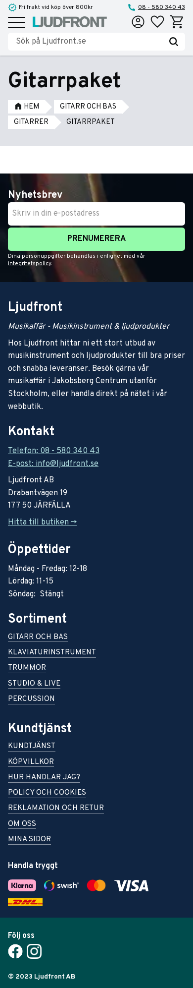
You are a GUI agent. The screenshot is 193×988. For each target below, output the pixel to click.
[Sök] (173, 42)
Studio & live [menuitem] (34, 684)
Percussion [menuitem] (31, 700)
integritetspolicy (29, 263)
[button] (16, 23)
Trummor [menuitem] (27, 668)
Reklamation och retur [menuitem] (56, 809)
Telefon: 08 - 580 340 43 (53, 451)
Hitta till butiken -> (42, 522)
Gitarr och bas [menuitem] (38, 638)
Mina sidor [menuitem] (29, 840)
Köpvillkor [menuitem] (31, 762)
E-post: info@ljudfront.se (53, 464)
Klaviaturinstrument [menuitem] (52, 653)
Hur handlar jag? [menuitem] (44, 778)
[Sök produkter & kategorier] (89, 42)
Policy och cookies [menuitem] (47, 793)
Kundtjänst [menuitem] (31, 747)
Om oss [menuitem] (22, 824)
